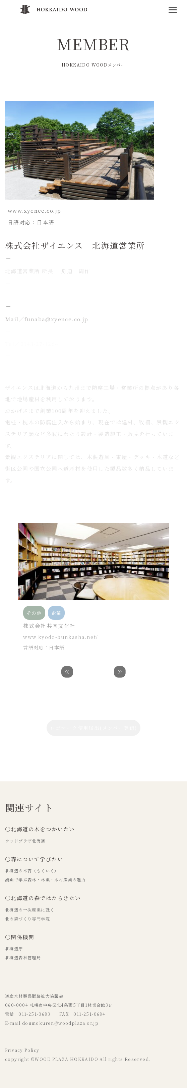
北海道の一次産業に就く (29, 910)
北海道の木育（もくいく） (32, 871)
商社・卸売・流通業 (43, 90)
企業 (133, 90)
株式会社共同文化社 (49, 626)
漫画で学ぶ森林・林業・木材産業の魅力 (45, 880)
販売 (118, 90)
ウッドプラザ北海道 (25, 841)
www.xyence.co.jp (34, 210)
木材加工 (77, 90)
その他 (12, 90)
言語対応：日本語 (43, 647)
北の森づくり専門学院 (27, 919)
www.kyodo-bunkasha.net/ (60, 637)
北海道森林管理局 (23, 958)
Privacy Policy (22, 1050)
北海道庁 (14, 949)
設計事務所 (100, 90)
